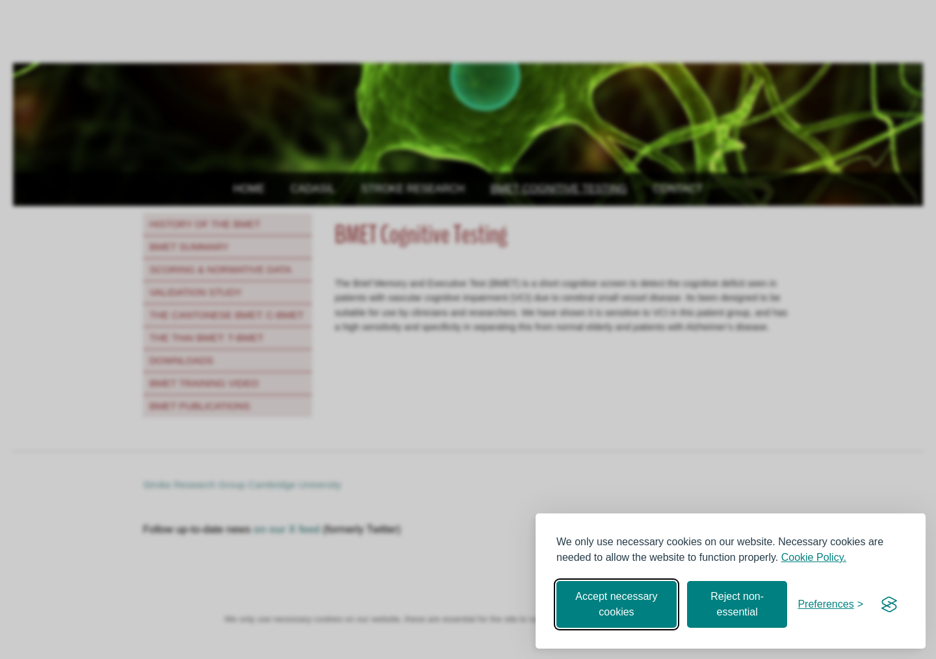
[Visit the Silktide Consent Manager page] (889, 604)
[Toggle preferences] (830, 604)
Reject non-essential (737, 604)
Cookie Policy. (813, 557)
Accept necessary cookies (616, 604)
